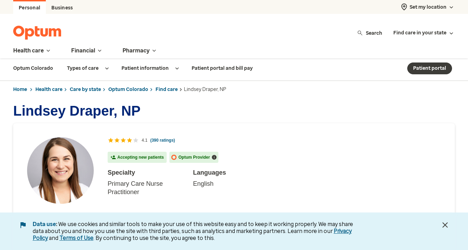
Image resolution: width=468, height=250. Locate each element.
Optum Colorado (128, 89)
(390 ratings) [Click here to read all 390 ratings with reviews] (162, 140)
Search (369, 33)
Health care (48, 89)
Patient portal (429, 68)
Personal (29, 8)
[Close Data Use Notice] (445, 225)
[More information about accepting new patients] (214, 157)
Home (20, 89)
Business (62, 8)
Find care (167, 89)
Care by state (85, 89)
